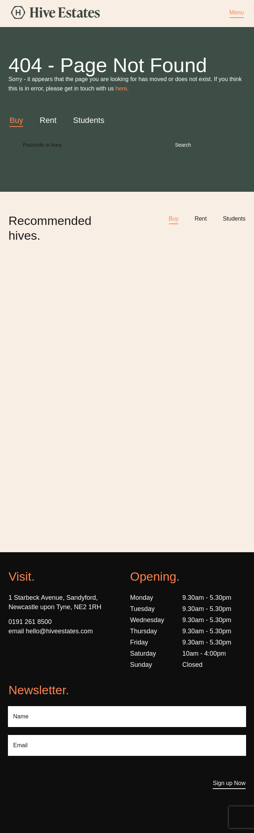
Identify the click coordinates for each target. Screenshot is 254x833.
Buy (174, 219)
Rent (201, 219)
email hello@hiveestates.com (50, 631)
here (121, 88)
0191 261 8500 (30, 621)
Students (234, 219)
